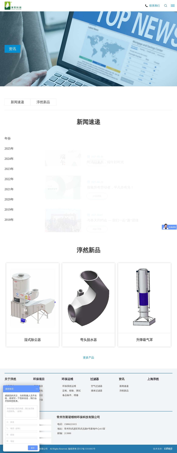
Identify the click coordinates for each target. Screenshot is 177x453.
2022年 (9, 178)
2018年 (9, 219)
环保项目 (39, 378)
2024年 (9, 158)
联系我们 (154, 5)
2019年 (9, 209)
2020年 (9, 199)
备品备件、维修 (70, 395)
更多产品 (88, 357)
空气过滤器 (96, 386)
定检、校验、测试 (71, 390)
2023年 (9, 168)
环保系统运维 (69, 386)
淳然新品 (43, 102)
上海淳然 (153, 378)
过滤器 (94, 378)
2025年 (9, 148)
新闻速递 (17, 102)
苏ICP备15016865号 (86, 449)
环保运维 (67, 378)
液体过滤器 (96, 390)
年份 (8, 138)
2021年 (9, 189)
